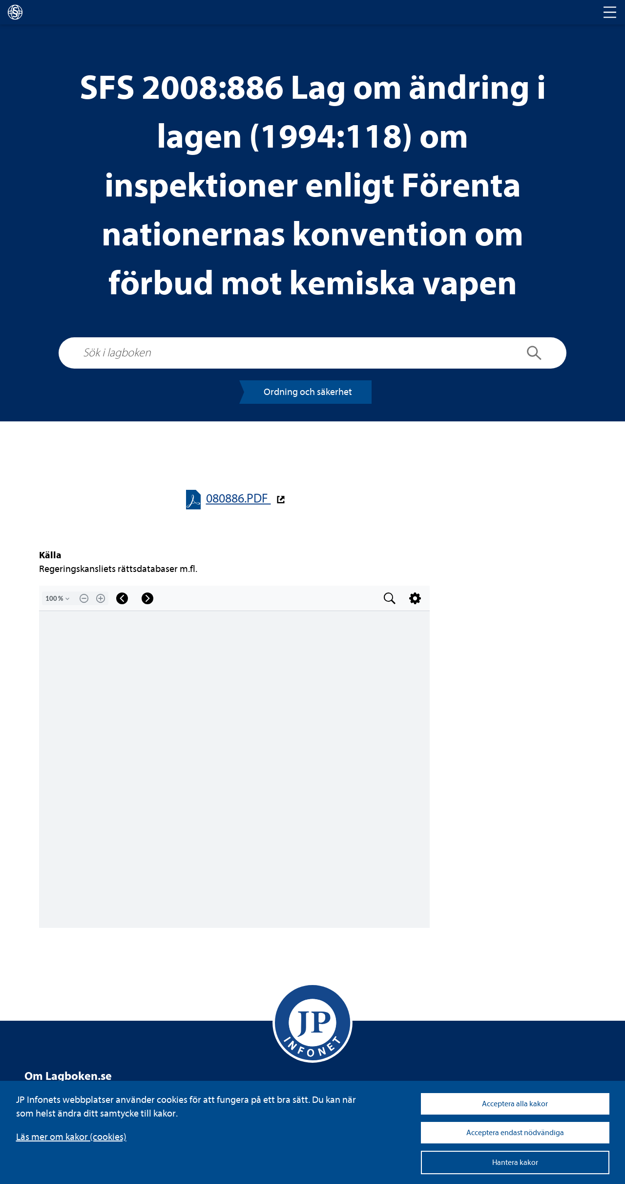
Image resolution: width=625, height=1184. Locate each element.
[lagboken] (15, 12)
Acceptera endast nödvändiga (515, 1132)
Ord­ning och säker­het (308, 391)
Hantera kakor (515, 1162)
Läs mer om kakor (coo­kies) (71, 1136)
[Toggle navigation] (610, 12)
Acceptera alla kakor (515, 1103)
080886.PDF (238, 498)
